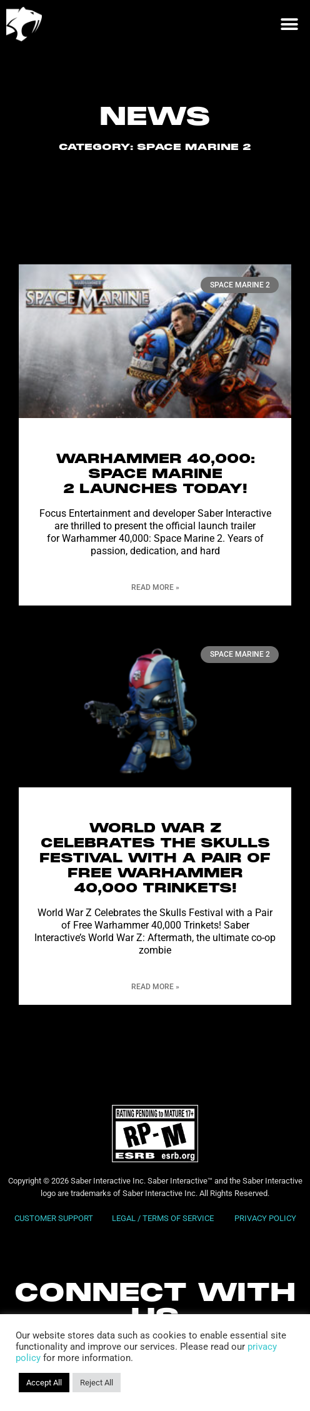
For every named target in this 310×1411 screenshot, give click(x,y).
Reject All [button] (96, 1382)
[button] (289, 24)
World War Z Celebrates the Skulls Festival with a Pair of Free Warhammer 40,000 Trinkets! (155, 859)
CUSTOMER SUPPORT (53, 1218)
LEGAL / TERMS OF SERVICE (164, 1218)
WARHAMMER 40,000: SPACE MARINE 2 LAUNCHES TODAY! (155, 474)
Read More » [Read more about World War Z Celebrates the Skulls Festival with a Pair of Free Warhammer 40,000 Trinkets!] (155, 986)
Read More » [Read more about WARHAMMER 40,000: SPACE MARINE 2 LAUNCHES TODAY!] (155, 587)
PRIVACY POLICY (265, 1218)
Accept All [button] (44, 1382)
